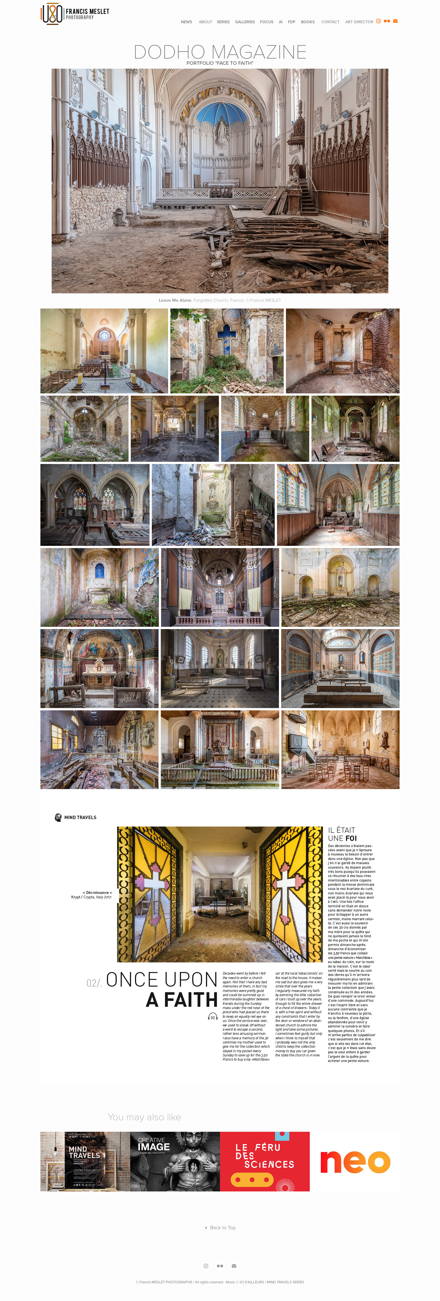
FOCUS (266, 22)
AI (281, 22)
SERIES (223, 22)
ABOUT (205, 22)
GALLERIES (245, 22)
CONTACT (330, 22)
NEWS (186, 22)
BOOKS (308, 22)
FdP (291, 22)
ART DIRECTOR (359, 22)
